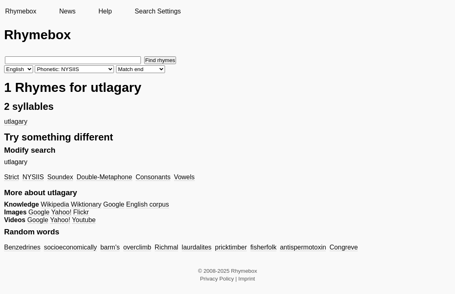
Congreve (344, 247)
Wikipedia (55, 204)
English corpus (147, 204)
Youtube (84, 219)
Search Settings (158, 11)
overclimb (137, 247)
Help (105, 11)
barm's (110, 247)
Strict (11, 177)
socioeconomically (70, 247)
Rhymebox (20, 11)
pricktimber (231, 247)
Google (114, 204)
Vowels (184, 177)
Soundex (60, 177)
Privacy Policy (217, 279)
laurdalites (197, 247)
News (67, 11)
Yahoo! (61, 212)
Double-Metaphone (104, 177)
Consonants (153, 177)
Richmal (166, 247)
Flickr (81, 212)
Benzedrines (22, 247)
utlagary (15, 121)
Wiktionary (86, 204)
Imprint (247, 279)
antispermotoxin (303, 247)
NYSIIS (33, 177)
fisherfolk (263, 247)
